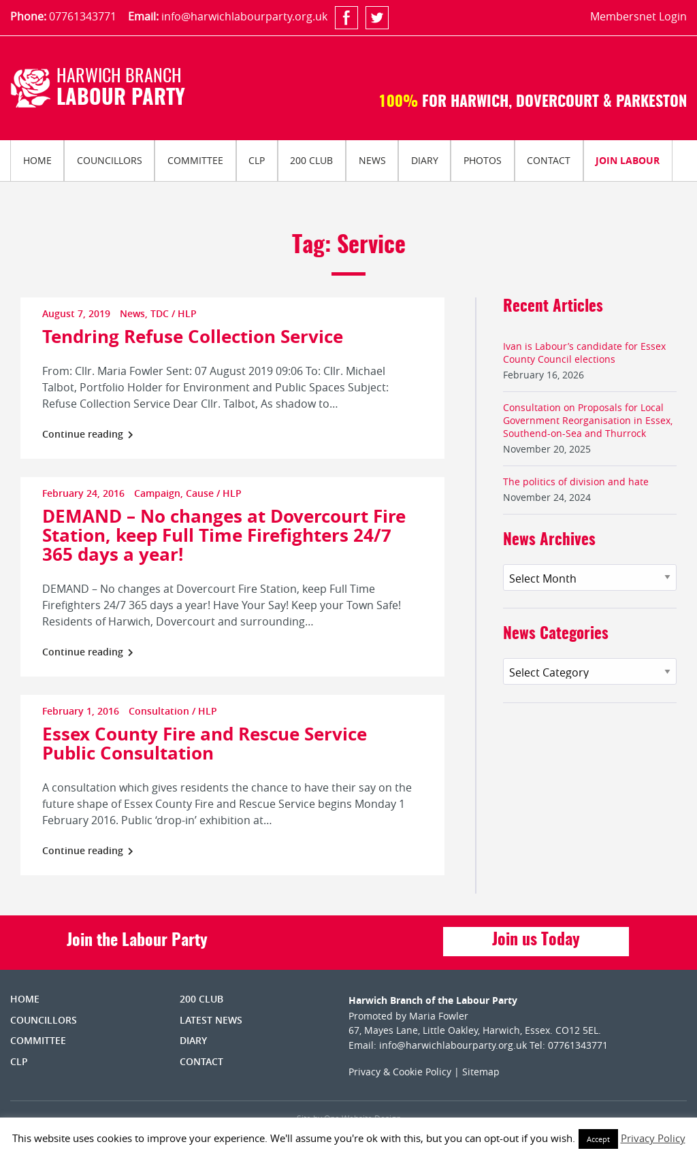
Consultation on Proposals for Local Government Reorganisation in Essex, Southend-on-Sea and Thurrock (587, 420)
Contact (548, 160)
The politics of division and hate (576, 481)
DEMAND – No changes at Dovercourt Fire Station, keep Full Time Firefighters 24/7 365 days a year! (224, 535)
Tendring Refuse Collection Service (192, 336)
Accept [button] (598, 1139)
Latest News (211, 1019)
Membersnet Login (638, 16)
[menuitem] (37, 160)
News (372, 160)
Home (37, 160)
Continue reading (87, 433)
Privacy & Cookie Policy (399, 1071)
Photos (483, 160)
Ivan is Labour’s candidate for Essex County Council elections (584, 352)
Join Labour (628, 160)
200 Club (311, 160)
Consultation (159, 710)
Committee (195, 160)
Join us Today (536, 940)
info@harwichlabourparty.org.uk (244, 16)
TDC (159, 313)
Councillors (109, 160)
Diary (424, 160)
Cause (200, 493)
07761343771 (82, 16)
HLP (187, 313)
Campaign (157, 493)
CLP (256, 160)
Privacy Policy (653, 1138)
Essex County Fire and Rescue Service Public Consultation (204, 743)
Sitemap (481, 1071)
